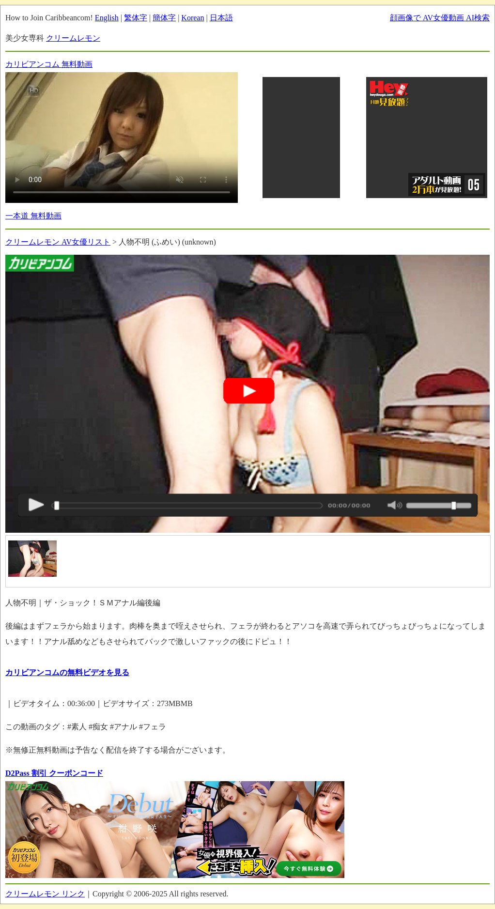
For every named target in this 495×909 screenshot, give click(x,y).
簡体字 (164, 18)
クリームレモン (73, 38)
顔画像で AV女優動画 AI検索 (440, 18)
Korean (192, 18)
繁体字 (135, 18)
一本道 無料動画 (33, 216)
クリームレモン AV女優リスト (57, 242)
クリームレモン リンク (45, 894)
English (107, 18)
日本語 (221, 18)
